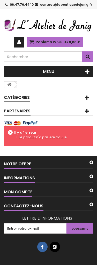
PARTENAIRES (17, 111)
